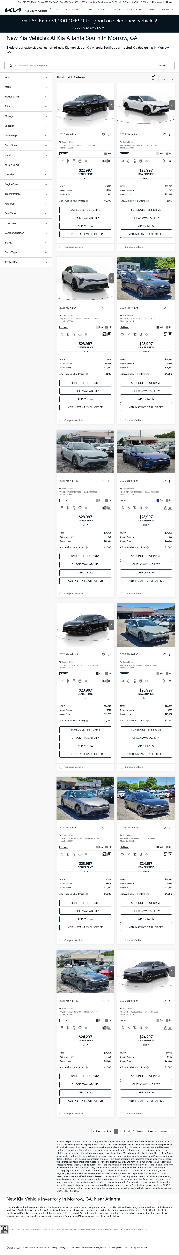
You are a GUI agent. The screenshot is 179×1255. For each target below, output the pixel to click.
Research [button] (103, 9)
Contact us (70, 1216)
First (97, 1131)
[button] (111, 105)
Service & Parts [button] (135, 9)
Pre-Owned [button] (71, 9)
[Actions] (108, 134)
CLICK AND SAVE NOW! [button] (90, 27)
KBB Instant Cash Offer (85, 234)
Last (152, 1131)
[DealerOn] (14, 1247)
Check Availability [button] (85, 218)
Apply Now (85, 226)
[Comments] (104, 161)
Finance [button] (153, 9)
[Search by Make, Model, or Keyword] (85, 65)
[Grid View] (163, 78)
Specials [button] (117, 9)
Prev (108, 1131)
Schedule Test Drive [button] (85, 209)
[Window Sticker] (109, 161)
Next (141, 1131)
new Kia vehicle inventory (24, 1207)
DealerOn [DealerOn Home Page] (45, 1248)
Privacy (62, 1248)
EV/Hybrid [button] (87, 9)
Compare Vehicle (73, 247)
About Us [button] (167, 9)
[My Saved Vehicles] (170, 2)
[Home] (50, 9)
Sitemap (54, 1248)
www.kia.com (141, 1248)
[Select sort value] (154, 77)
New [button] (58, 9)
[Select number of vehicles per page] (167, 1131)
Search (162, 66)
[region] (85, 193)
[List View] (171, 78)
